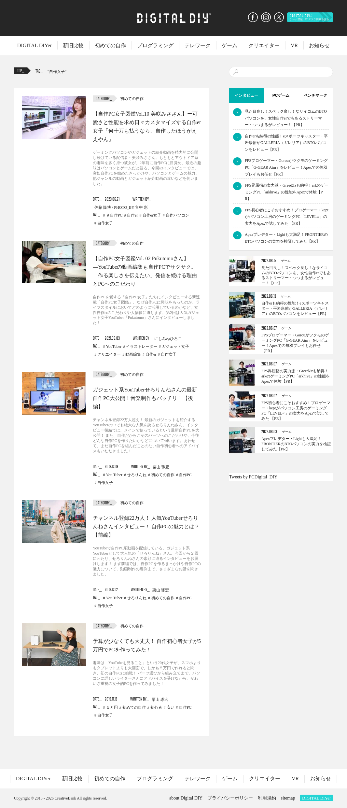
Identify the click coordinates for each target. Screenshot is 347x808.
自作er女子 (152, 215)
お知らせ (319, 45)
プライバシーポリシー (230, 798)
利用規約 (267, 798)
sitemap (288, 798)
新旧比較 (73, 45)
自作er (132, 215)
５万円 (112, 707)
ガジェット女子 (175, 346)
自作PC (185, 475)
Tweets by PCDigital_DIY (253, 477)
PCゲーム (281, 95)
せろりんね (136, 475)
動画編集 (133, 354)
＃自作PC (114, 215)
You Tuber (114, 475)
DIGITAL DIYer (34, 45)
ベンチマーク (315, 95)
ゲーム (229, 45)
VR (294, 45)
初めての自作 (110, 45)
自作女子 (57, 71)
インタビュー (246, 95)
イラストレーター (141, 346)
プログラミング (155, 45)
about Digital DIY (185, 798)
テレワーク (198, 45)
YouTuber (114, 346)
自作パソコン (177, 215)
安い (170, 707)
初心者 (156, 707)
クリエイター (264, 45)
